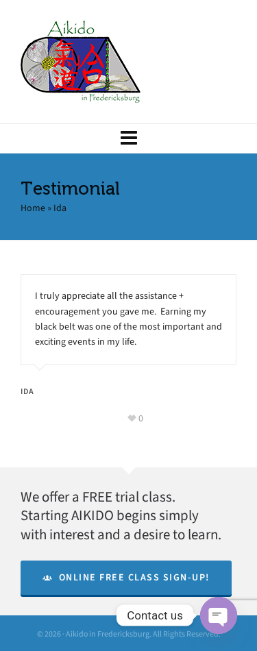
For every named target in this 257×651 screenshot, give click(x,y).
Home (33, 207)
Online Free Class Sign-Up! (126, 577)
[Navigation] (128, 138)
